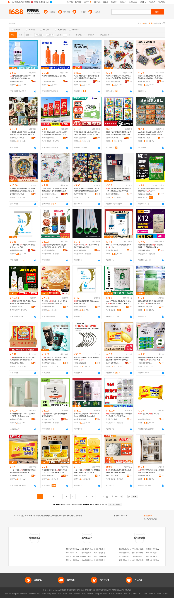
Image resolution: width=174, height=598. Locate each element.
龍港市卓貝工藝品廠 (17, 138)
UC (130, 594)
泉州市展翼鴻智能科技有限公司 (145, 81)
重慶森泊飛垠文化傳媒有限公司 (157, 549)
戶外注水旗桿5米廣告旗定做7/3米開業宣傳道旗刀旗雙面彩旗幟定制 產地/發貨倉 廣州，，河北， (55, 133)
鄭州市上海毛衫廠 (100, 556)
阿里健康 (152, 594)
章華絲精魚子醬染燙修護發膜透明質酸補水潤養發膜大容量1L (54, 359)
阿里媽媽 (90, 594)
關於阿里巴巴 (110, 590)
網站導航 (128, 590)
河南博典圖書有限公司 (145, 363)
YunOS (111, 594)
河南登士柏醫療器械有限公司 (81, 363)
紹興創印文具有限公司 (113, 138)
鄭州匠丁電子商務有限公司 (17, 363)
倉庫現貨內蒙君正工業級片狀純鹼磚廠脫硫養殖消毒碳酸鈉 (118, 471)
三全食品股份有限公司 (49, 307)
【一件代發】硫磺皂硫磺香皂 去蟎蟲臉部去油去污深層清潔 (23, 471)
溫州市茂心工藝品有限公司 (145, 138)
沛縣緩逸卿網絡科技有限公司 (129, 549)
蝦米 (96, 594)
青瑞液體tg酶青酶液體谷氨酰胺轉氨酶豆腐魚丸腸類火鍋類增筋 (54, 246)
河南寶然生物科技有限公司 (17, 307)
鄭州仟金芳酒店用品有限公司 (113, 363)
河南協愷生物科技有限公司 (145, 419)
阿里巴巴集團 (10, 594)
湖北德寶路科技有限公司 (127, 556)
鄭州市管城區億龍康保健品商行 (17, 81)
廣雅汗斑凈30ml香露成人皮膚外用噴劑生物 (118, 246)
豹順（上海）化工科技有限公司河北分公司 (113, 476)
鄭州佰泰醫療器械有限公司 (113, 194)
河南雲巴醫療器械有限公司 (81, 307)
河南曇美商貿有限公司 (81, 419)
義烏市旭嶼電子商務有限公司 (81, 194)
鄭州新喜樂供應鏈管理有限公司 (17, 250)
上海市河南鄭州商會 (87, 553)
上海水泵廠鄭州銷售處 (88, 560)
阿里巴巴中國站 (34, 594)
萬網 (125, 594)
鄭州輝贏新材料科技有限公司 (145, 250)
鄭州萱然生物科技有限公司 (113, 419)
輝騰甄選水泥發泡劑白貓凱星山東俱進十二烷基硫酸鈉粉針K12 (150, 246)
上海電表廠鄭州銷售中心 (102, 560)
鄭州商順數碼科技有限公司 (49, 138)
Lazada (165, 594)
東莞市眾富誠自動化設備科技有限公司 (159, 553)
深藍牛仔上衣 (137, 556)
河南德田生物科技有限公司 (17, 476)
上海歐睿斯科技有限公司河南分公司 (81, 81)
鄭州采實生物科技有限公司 (81, 476)
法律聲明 (84, 590)
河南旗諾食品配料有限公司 (113, 307)
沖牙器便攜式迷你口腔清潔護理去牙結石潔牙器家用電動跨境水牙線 (86, 77)
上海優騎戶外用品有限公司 (49, 81)
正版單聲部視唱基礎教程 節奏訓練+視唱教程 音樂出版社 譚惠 (150, 359)
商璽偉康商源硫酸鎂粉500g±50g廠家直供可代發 (86, 302)
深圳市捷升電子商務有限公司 (156, 560)
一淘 (70, 594)
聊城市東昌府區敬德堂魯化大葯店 (158, 556)
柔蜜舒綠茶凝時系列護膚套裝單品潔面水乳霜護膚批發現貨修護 (150, 302)
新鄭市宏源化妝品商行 (49, 363)
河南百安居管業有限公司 (81, 250)
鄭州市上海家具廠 (72, 556)
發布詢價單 (148, 516)
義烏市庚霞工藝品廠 (113, 81)
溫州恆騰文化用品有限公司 (49, 194)
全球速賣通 (46, 594)
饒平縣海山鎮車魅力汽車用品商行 (144, 553)
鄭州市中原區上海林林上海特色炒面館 (79, 560)
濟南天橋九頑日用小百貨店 (145, 476)
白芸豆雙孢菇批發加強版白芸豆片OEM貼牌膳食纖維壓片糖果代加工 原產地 (87, 133)
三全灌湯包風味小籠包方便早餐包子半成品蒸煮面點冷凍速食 (54, 302)
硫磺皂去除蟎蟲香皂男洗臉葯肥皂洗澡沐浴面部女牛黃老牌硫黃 (118, 359)
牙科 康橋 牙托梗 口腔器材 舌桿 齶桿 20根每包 (87, 359)
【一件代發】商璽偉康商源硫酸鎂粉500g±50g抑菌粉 (22, 246)
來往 (140, 594)
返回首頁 (104, 505)
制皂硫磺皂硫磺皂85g (148, 414)
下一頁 (105, 497)
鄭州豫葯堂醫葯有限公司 (113, 250)
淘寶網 (54, 594)
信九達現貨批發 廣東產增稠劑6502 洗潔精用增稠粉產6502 (151, 190)
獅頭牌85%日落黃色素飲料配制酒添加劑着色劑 (54, 415)
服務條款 (92, 590)
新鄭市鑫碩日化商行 (145, 307)
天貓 (59, 594)
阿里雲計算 (103, 594)
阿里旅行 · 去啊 (79, 594)
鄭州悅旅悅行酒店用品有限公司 (49, 476)
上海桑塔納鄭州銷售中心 (102, 549)
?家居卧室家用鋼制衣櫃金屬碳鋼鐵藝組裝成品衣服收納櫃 (151, 471)
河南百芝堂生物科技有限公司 (81, 138)
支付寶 (135, 594)
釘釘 (145, 594)
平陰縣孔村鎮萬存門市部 (141, 549)
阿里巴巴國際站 (22, 594)
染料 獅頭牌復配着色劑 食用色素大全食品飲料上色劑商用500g (119, 415)
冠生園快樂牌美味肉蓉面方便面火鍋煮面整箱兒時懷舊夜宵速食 (22, 359)
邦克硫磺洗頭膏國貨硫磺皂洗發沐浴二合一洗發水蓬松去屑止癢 (54, 471)
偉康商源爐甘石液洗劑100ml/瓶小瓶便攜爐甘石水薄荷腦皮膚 (22, 77)
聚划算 (65, 594)
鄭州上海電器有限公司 (102, 553)
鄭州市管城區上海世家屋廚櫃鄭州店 (78, 553)
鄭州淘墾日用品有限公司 (17, 419)
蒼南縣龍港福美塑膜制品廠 (128, 553)
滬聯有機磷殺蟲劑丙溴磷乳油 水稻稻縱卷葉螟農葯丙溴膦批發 (23, 302)
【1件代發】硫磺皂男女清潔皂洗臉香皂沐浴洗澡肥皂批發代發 (87, 471)
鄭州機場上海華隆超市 (88, 556)
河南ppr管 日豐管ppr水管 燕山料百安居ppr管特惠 (86, 246)
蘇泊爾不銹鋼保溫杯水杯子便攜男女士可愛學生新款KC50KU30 (22, 415)
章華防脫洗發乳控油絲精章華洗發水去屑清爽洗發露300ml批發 (86, 415)
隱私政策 (100, 590)
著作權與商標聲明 (73, 590)
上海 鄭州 (123, 516)
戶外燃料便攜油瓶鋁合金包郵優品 (54, 76)
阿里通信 (119, 594)
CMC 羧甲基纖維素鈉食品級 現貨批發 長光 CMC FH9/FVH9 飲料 (118, 302)
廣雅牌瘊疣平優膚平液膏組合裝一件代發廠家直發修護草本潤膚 (118, 190)
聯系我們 (120, 590)
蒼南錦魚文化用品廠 (17, 194)
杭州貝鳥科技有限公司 (140, 560)
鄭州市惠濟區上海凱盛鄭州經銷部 (78, 549)
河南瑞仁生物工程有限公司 (49, 419)
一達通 (159, 594)
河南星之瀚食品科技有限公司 (49, 250)
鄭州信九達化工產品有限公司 (145, 194)
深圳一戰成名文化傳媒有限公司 (130, 560)
